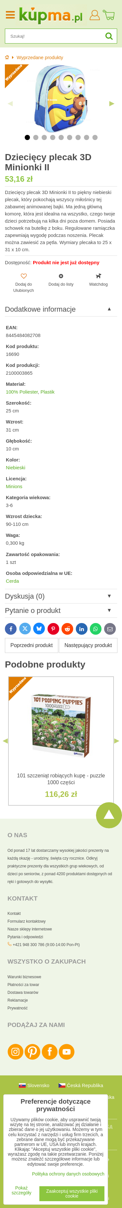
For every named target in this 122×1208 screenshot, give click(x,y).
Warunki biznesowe (24, 977)
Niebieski (15, 467)
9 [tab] (95, 137)
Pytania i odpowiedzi (25, 937)
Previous (10, 103)
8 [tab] (86, 137)
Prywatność (17, 1008)
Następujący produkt (88, 645)
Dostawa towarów (22, 992)
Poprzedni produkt (31, 645)
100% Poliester (22, 392)
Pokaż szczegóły (22, 1190)
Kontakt (14, 913)
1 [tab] (27, 137)
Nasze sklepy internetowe (29, 929)
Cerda (12, 581)
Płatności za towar (23, 984)
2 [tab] (35, 137)
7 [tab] (78, 137)
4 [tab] (52, 137)
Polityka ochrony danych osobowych (68, 1174)
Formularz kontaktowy (26, 921)
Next (112, 103)
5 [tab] (61, 137)
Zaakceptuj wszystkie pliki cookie (72, 1194)
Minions (14, 486)
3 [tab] (44, 137)
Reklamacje (17, 1000)
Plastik (47, 392)
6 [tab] (69, 137)
